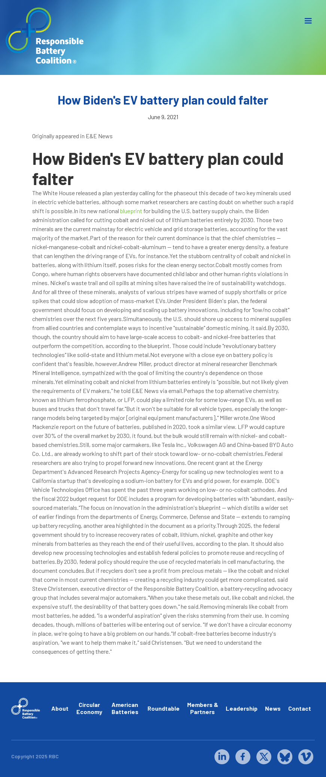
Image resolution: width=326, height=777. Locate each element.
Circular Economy (89, 708)
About (59, 708)
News (273, 708)
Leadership (242, 708)
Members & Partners (202, 708)
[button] (308, 21)
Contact (299, 708)
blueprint (131, 210)
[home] (45, 35)
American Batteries (125, 708)
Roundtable (163, 708)
